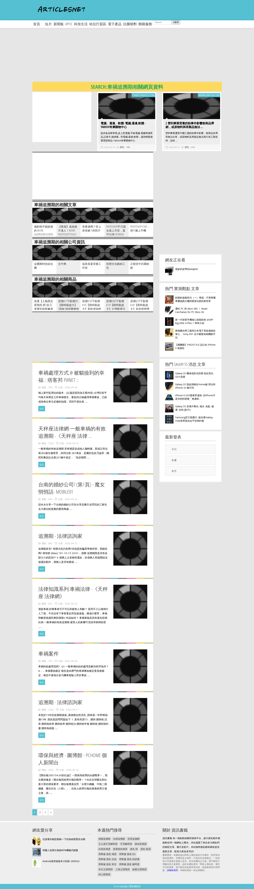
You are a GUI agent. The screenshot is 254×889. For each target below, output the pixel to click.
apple (68, 24)
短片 (48, 24)
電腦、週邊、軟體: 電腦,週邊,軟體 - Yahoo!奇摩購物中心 (123, 125)
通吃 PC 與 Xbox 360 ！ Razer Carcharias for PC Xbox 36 (191, 310)
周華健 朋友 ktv (127, 854)
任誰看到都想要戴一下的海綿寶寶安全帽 (64, 839)
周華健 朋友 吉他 (107, 859)
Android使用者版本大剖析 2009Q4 (61, 861)
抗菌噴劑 (130, 24)
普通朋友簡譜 (120, 849)
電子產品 (114, 24)
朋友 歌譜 (145, 849)
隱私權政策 (134, 886)
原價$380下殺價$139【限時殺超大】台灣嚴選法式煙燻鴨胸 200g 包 (115, 309)
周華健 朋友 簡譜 (107, 854)
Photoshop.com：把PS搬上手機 (139, 228)
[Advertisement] (134, 57)
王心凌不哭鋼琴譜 (107, 843)
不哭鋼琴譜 (126, 843)
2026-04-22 (71, 499)
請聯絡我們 (172, 870)
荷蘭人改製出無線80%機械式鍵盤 (60, 850)
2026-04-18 (109, 147)
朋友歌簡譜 (141, 843)
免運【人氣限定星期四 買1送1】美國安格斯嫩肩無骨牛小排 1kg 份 (43, 309)
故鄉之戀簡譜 (139, 869)
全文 (41, 408)
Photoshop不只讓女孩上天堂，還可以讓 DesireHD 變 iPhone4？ (116, 232)
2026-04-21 (72, 443)
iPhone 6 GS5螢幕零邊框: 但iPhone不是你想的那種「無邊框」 (195, 397)
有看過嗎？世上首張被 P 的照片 (91, 228)
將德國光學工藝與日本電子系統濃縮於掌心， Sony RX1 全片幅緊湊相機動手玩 (195, 334)
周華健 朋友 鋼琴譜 (129, 864)
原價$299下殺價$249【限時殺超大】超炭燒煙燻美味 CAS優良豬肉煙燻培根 (140, 309)
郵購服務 (145, 24)
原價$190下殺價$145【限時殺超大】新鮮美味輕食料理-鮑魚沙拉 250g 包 (92, 309)
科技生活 (81, 24)
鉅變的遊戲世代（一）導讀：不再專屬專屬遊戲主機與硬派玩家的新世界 (195, 299)
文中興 (62, 264)
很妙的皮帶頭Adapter (186, 269)
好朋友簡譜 (104, 849)
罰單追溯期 (133, 838)
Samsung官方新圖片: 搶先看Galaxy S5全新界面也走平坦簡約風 (194, 419)
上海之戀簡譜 (122, 869)
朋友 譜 (134, 849)
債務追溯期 (104, 838)
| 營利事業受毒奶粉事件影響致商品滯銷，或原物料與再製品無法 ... (190, 125)
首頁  (38, 24)
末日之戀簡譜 (105, 869)
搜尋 (176, 22)
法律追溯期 (119, 838)
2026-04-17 (72, 709)
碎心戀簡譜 (104, 874)
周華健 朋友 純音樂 (129, 859)
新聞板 (59, 24)
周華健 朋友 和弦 (107, 864)
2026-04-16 (72, 770)
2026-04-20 (71, 661)
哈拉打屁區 (97, 24)
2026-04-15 (174, 147)
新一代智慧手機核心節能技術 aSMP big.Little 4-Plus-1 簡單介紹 (194, 321)
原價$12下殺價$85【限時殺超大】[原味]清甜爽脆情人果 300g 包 (68, 307)
